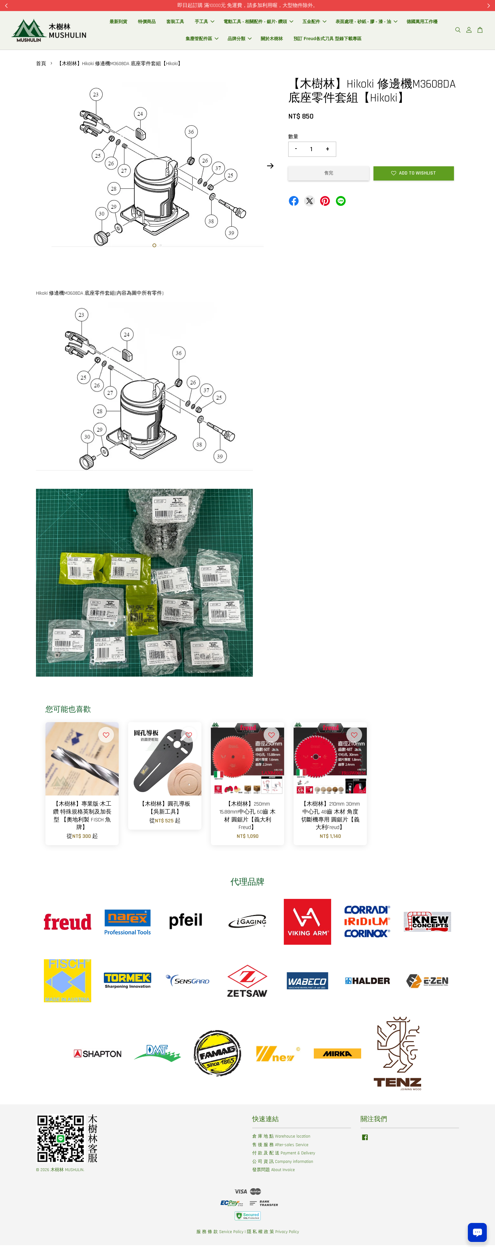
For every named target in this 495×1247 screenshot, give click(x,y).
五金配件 (314, 22)
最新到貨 (118, 22)
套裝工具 (175, 22)
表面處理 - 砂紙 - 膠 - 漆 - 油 (366, 22)
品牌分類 (240, 39)
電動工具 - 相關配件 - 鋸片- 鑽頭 (258, 22)
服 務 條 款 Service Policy (219, 1234)
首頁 (41, 65)
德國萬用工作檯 (422, 22)
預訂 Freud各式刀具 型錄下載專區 (327, 39)
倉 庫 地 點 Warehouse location (281, 1138)
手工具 (204, 22)
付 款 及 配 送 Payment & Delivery (283, 1155)
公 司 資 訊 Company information (282, 1163)
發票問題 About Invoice (273, 1172)
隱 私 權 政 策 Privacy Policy (273, 1234)
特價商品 (147, 22)
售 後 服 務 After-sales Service (280, 1146)
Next (270, 168)
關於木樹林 (272, 39)
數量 (293, 138)
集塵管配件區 (202, 39)
